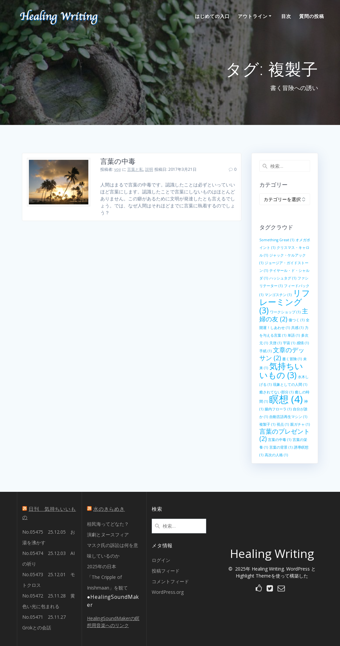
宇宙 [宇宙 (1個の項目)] (289, 343)
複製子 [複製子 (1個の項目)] (267, 424)
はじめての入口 (212, 16)
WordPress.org (168, 592)
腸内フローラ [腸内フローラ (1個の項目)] (278, 409)
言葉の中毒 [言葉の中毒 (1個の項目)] (279, 439)
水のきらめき (109, 508)
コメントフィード (170, 581)
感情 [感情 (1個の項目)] (303, 343)
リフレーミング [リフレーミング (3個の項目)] (284, 301)
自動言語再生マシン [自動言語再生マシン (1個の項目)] (288, 416)
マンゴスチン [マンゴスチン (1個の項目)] (278, 294)
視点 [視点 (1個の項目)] (283, 424)
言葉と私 (135, 169)
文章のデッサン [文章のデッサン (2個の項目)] (281, 354)
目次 (286, 16)
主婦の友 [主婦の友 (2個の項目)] (283, 315)
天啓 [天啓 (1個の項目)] (275, 343)
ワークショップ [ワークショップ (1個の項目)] (285, 312)
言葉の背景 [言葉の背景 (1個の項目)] (281, 447)
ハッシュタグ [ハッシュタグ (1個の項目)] (282, 278)
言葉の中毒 (117, 161)
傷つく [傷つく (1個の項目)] (296, 320)
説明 (149, 169)
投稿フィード (166, 571)
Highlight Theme (253, 576)
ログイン (161, 560)
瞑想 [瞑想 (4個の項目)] (286, 399)
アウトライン (253, 16)
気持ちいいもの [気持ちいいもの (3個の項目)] (281, 370)
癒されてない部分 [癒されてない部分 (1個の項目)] (276, 392)
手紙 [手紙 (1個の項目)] (265, 351)
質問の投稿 (311, 16)
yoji (117, 169)
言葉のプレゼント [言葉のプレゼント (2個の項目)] (284, 435)
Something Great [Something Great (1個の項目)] (276, 240)
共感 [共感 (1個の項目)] (297, 327)
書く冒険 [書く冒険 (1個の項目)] (292, 359)
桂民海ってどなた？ (108, 524)
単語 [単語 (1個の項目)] (294, 335)
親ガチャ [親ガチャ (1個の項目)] (300, 424)
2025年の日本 (101, 566)
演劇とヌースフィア (108, 534)
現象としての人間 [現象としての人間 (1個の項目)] (290, 384)
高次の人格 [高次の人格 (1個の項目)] (276, 455)
